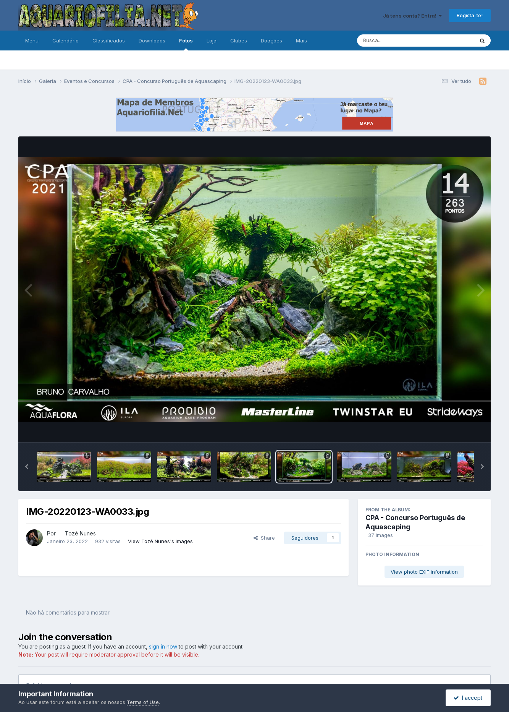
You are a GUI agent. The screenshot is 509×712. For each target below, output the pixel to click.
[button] (26, 466)
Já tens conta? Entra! (412, 16)
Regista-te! (470, 15)
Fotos (186, 43)
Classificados (108, 40)
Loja (212, 40)
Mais (301, 40)
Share (264, 538)
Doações (271, 40)
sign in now (163, 646)
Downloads (152, 40)
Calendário (65, 40)
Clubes (238, 40)
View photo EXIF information (424, 572)
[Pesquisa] (394, 40)
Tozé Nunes (80, 533)
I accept (468, 697)
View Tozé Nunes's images (160, 541)
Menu (32, 40)
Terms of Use (143, 702)
